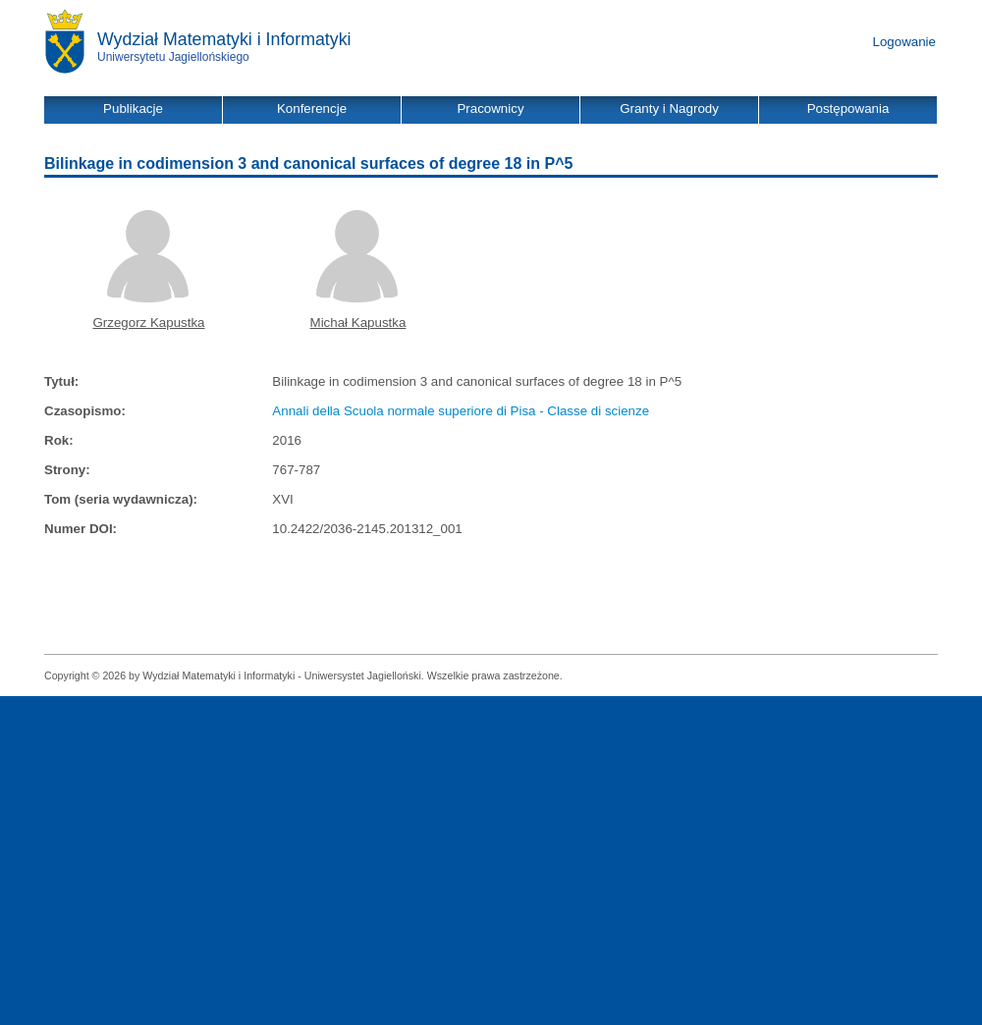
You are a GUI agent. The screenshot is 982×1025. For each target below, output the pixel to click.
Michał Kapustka (358, 322)
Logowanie (904, 41)
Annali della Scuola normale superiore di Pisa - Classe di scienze (460, 411)
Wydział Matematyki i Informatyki (224, 39)
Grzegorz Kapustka (148, 322)
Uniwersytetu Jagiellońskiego (173, 57)
